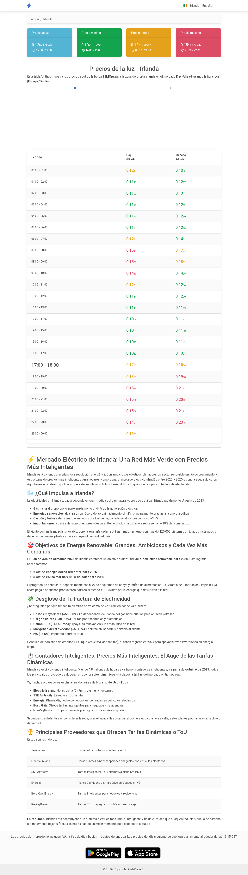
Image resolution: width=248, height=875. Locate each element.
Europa (34, 19)
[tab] (75, 88)
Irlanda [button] (189, 6)
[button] (218, 6)
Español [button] (207, 6)
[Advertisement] (124, 122)
